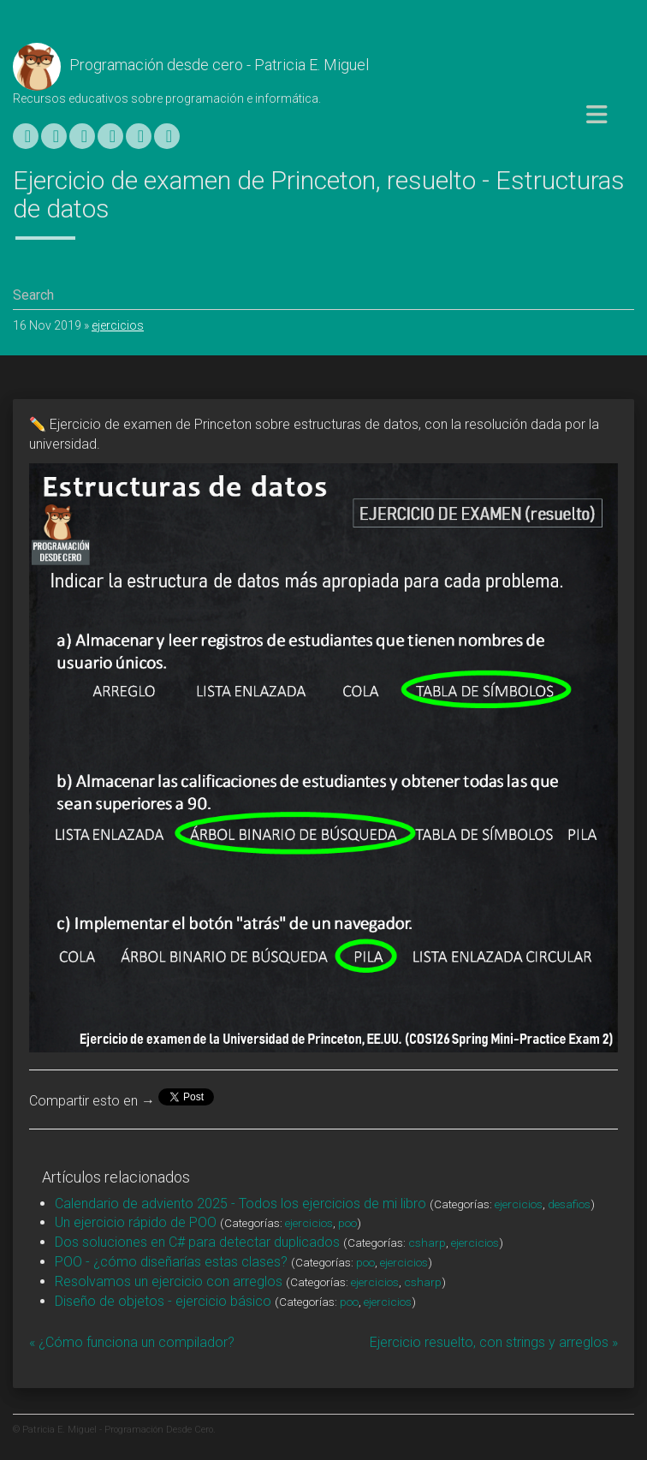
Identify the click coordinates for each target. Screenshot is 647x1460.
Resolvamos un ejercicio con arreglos (168, 1281)
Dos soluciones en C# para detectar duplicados (197, 1242)
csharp (427, 1242)
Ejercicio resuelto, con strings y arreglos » (494, 1342)
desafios (569, 1204)
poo (347, 1223)
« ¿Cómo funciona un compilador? (131, 1342)
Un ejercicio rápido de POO (136, 1222)
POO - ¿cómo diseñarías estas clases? (171, 1262)
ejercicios (118, 325)
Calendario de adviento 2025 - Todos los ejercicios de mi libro (240, 1203)
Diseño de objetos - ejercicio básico (163, 1301)
